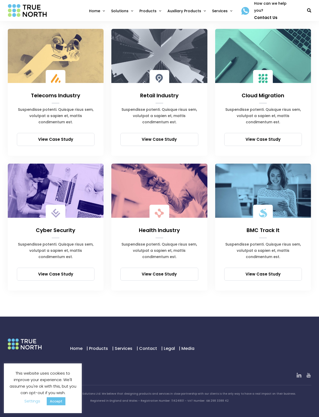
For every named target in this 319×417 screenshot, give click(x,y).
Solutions (119, 11)
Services (220, 11)
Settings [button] (32, 401)
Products (148, 11)
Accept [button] (56, 401)
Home (94, 11)
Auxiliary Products (184, 11)
